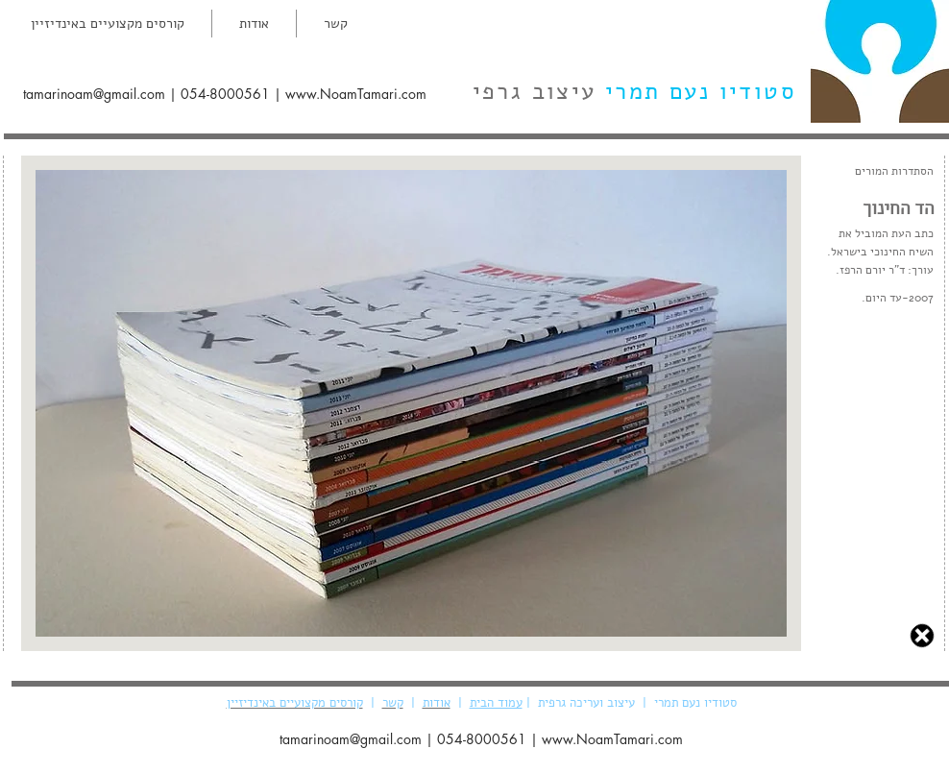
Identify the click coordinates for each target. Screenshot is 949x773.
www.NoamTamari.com (355, 94)
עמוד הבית (496, 703)
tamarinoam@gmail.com (94, 94)
